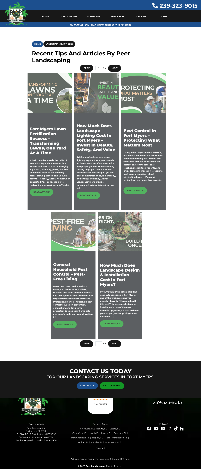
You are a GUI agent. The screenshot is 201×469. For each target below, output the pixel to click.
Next (114, 68)
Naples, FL (97, 437)
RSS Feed (125, 459)
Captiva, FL (96, 442)
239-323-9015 (175, 5)
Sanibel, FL (83, 442)
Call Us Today (112, 385)
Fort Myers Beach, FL (116, 437)
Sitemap (114, 459)
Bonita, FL (101, 428)
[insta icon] (170, 429)
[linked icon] (163, 429)
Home (37, 44)
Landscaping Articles (59, 44)
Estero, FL (114, 428)
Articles (75, 459)
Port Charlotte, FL (80, 437)
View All (100, 448)
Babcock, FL (120, 433)
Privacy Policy (87, 459)
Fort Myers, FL (86, 428)
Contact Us (87, 385)
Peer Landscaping (95, 466)
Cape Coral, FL (79, 433)
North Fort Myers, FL (100, 433)
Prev (87, 68)
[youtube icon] (156, 429)
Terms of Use (102, 459)
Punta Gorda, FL (113, 442)
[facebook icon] (149, 429)
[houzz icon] (181, 429)
